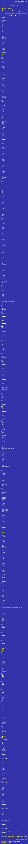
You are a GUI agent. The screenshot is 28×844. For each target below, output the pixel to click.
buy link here (10, 8)
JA (16, 15)
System (3, 56)
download (4, 97)
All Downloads (20, 836)
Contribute (25, 837)
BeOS (3, 14)
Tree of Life (14, 836)
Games (3, 17)
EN (12, 15)
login (23, 5)
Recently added (11, 837)
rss (10, 842)
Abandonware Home (8, 836)
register (25, 5)
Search (15, 837)
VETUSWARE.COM (21, 1)
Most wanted (4, 837)
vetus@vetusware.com (5, 842)
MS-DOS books (3, 8)
